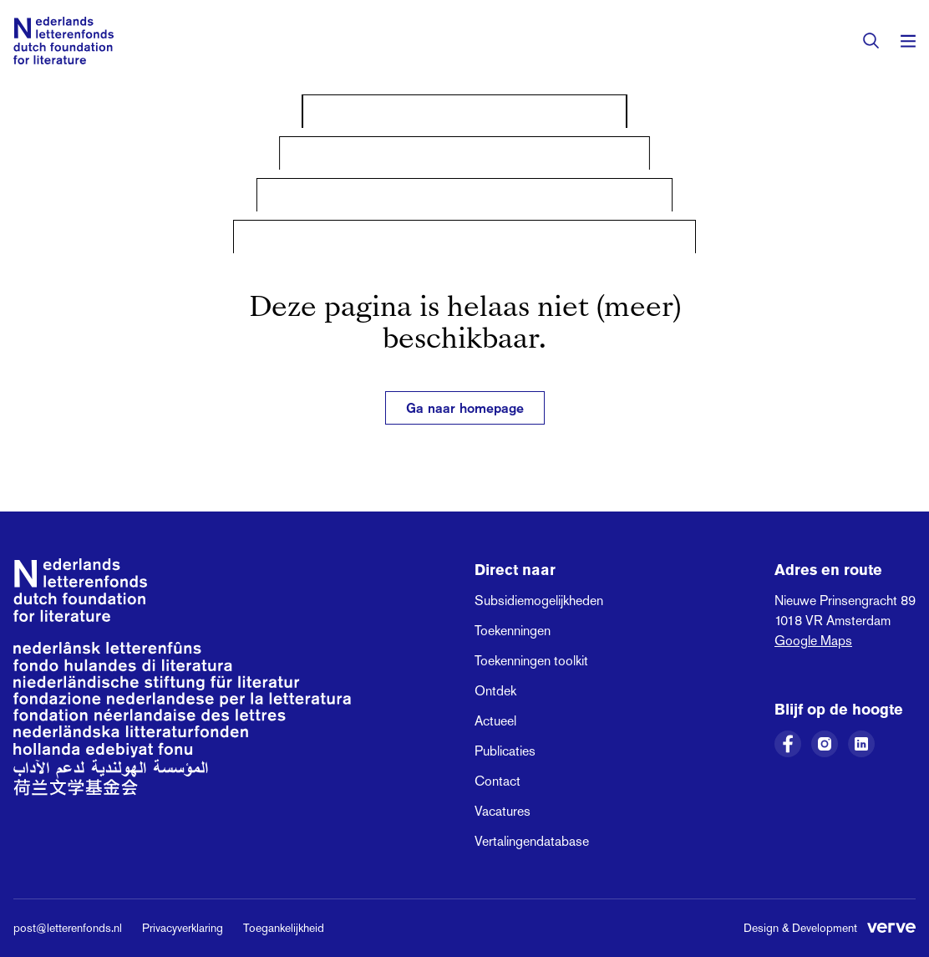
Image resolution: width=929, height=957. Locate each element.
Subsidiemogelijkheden (539, 600)
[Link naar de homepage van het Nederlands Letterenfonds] (63, 40)
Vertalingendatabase (532, 841)
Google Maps (813, 640)
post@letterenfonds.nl (67, 927)
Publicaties (505, 751)
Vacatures (502, 811)
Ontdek (495, 691)
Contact (497, 781)
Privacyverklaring (182, 927)
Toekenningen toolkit (531, 660)
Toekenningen (513, 630)
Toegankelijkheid (283, 927)
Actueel (495, 721)
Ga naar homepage (465, 408)
